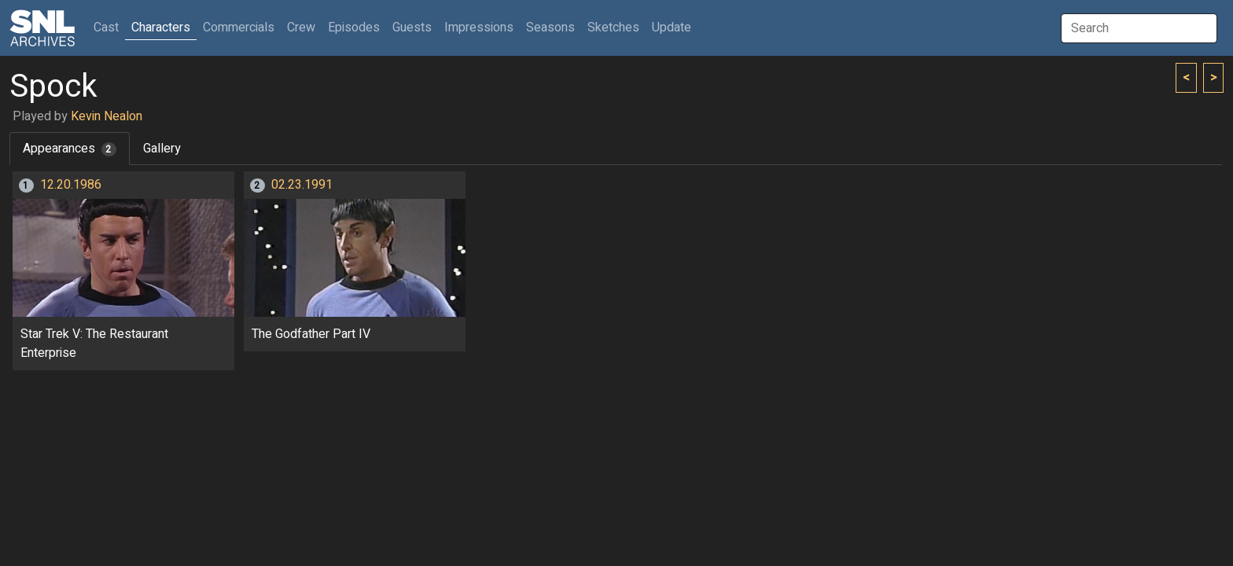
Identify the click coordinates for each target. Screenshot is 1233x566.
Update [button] (671, 27)
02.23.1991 (302, 184)
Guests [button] (412, 27)
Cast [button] (109, 27)
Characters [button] (160, 27)
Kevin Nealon (106, 116)
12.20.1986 (70, 184)
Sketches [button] (613, 27)
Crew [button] (301, 27)
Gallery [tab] (162, 148)
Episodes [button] (354, 27)
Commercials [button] (238, 27)
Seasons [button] (550, 27)
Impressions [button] (478, 27)
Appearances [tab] (69, 148)
